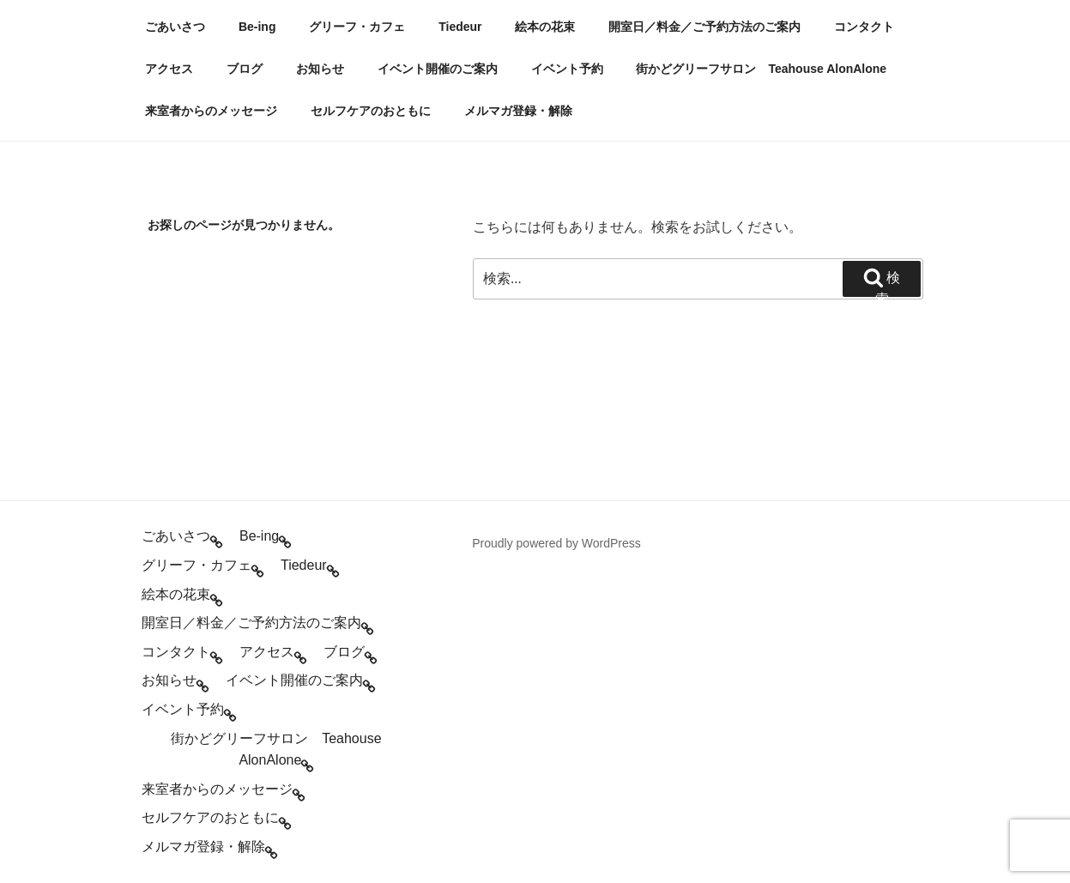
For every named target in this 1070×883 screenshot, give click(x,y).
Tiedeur (459, 26)
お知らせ (320, 69)
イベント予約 (567, 69)
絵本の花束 (545, 26)
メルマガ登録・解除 (518, 111)
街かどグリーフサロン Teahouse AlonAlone (761, 69)
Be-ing (257, 26)
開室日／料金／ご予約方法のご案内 (704, 26)
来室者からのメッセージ (211, 111)
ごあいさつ (175, 26)
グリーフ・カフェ (357, 26)
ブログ (245, 69)
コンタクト (864, 26)
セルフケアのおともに (371, 111)
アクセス (169, 69)
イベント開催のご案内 (438, 69)
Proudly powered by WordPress (556, 543)
